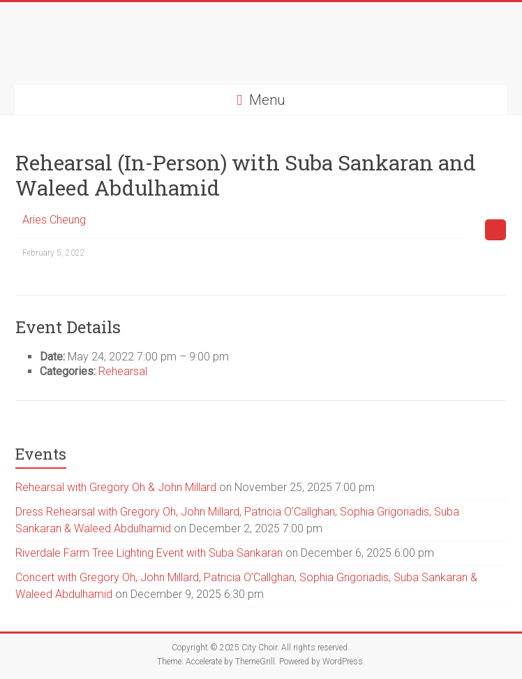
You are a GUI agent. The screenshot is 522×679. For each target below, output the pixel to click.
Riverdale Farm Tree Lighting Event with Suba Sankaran (149, 553)
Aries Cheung (54, 219)
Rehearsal (122, 371)
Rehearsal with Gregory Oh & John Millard (115, 487)
